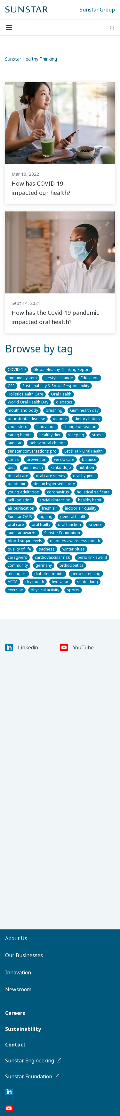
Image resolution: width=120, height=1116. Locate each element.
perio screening (85, 573)
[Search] (112, 28)
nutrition (86, 467)
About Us (16, 938)
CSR (11, 385)
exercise (15, 590)
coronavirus (58, 492)
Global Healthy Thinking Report (61, 369)
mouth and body (23, 410)
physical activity (45, 590)
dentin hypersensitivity (54, 483)
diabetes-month (49, 573)
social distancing (54, 500)
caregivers (17, 557)
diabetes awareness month (75, 540)
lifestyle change (58, 378)
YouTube (77, 647)
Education (90, 378)
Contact (15, 1044)
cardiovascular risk (52, 557)
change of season (79, 426)
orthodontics (72, 565)
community (18, 565)
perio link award (92, 557)
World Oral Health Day (28, 402)
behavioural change (47, 443)
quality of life (19, 549)
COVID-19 (17, 369)
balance (89, 459)
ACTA (13, 581)
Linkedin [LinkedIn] (21, 647)
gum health (32, 467)
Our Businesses (24, 955)
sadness (47, 549)
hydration (60, 581)
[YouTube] (9, 1109)
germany (44, 565)
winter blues (73, 549)
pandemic (17, 483)
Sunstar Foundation (62, 533)
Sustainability (23, 1028)
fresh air (49, 508)
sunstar (15, 443)
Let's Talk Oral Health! (84, 451)
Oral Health (61, 394)
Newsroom (18, 989)
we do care (64, 459)
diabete (60, 418)
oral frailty (41, 524)
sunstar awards (22, 533)
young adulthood (23, 492)
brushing (54, 410)
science (95, 524)
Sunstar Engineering (33, 1060)
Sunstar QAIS (20, 516)
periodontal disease (26, 418)
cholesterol (18, 426)
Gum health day (84, 410)
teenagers (17, 573)
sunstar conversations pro (32, 451)
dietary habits (87, 418)
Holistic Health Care (25, 394)
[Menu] (11, 27)
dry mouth (34, 581)
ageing (46, 516)
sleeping (76, 435)
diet (11, 467)
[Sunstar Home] (26, 9)
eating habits (20, 435)
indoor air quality (80, 508)
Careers (15, 1012)
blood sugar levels (25, 540)
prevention (36, 459)
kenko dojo (61, 467)
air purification (21, 508)
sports (73, 590)
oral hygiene (84, 475)
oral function (69, 524)
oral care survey (50, 475)
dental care (18, 475)
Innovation (46, 426)
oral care (16, 524)
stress (98, 435)
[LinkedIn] (9, 1093)
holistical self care (93, 492)
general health (73, 516)
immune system (22, 378)
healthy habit (89, 500)
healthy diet (49, 435)
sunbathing (87, 581)
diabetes (64, 402)
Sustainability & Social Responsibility (55, 385)
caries (13, 459)
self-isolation (20, 500)
